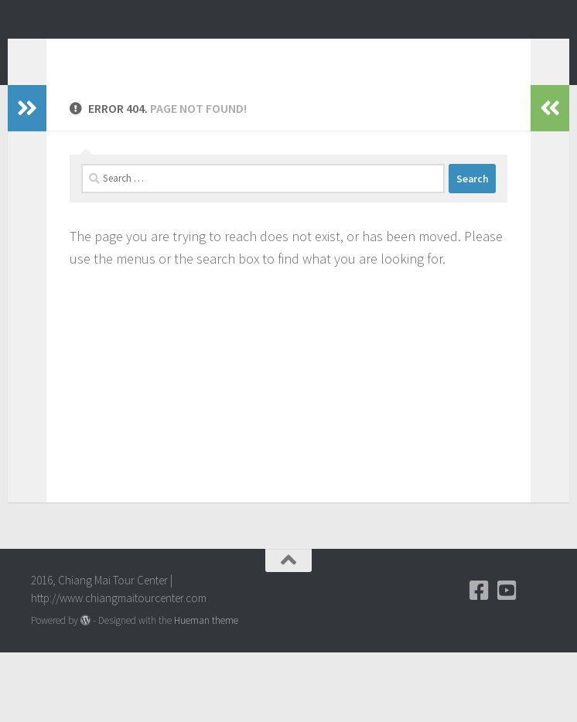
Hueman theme (206, 689)
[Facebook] (479, 660)
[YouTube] (507, 660)
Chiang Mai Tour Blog (176, 53)
